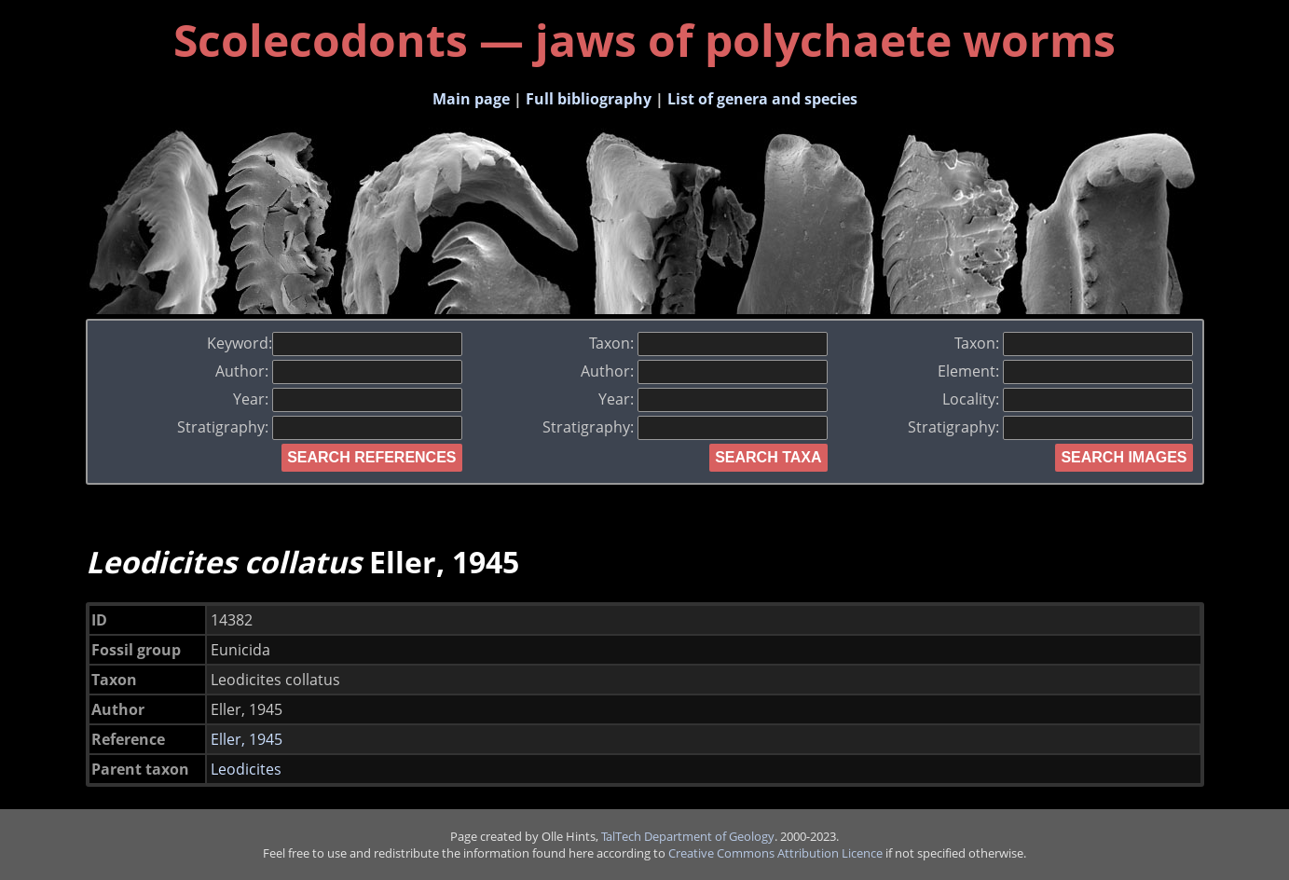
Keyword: (334, 343)
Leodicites (246, 769)
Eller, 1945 (246, 739)
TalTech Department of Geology (688, 836)
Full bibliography (588, 99)
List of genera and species (762, 99)
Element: (1065, 371)
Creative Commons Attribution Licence (775, 853)
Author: (338, 371)
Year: (347, 399)
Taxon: (708, 343)
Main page (471, 99)
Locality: (1067, 399)
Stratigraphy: (319, 427)
